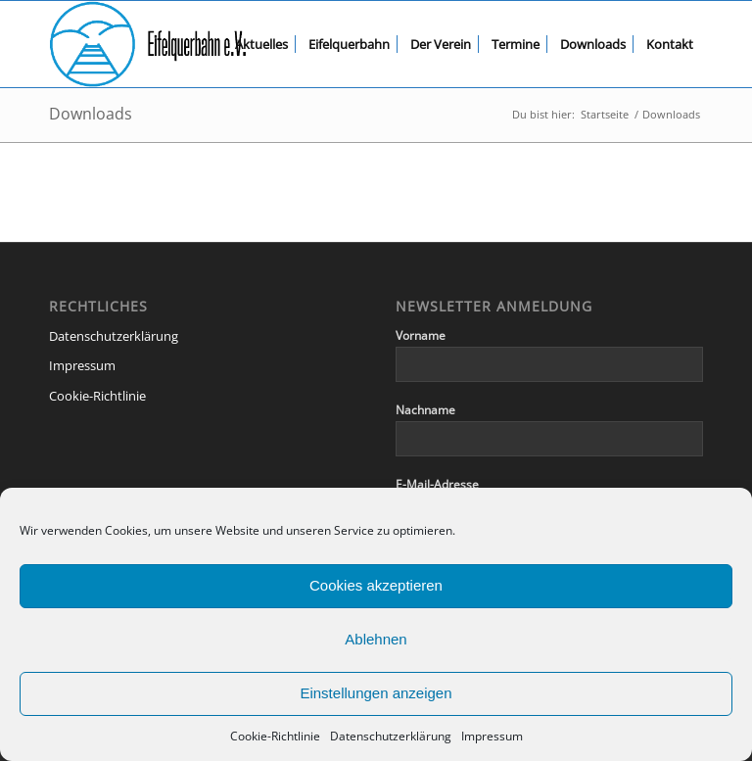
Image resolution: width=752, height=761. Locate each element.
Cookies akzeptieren (376, 585)
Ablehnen (375, 639)
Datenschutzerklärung (390, 736)
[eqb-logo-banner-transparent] (148, 44)
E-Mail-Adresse (437, 484)
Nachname (425, 410)
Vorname (421, 335)
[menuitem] (261, 44)
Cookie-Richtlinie (275, 736)
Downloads (90, 113)
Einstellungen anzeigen (375, 693)
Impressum (492, 736)
